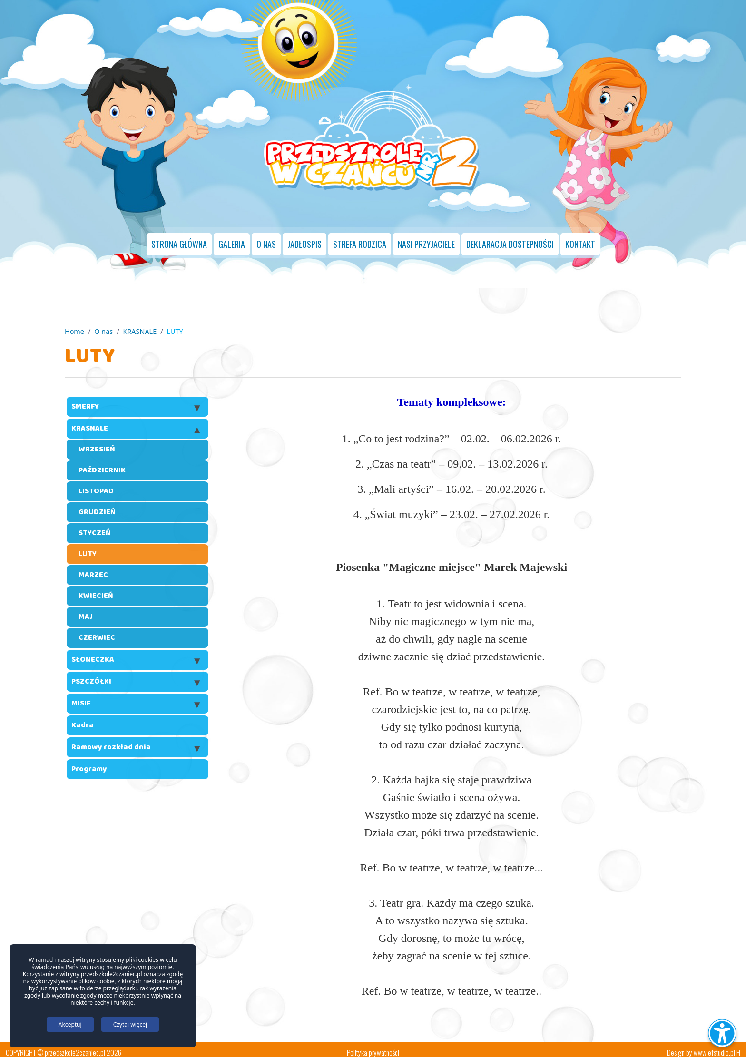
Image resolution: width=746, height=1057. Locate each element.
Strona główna (179, 239)
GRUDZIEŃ (97, 506)
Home (74, 325)
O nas (266, 239)
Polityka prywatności (373, 1046)
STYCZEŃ (95, 527)
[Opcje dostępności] (722, 1033)
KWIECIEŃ (96, 590)
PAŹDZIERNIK (102, 464)
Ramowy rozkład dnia (111, 741)
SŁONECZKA (92, 654)
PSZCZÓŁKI (91, 676)
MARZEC (93, 569)
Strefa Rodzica (359, 239)
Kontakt (580, 239)
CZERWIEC (97, 632)
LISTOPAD (96, 485)
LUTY (88, 548)
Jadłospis (304, 239)
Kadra (82, 719)
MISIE (81, 698)
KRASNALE (140, 325)
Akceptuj (70, 1024)
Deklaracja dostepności (510, 239)
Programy (89, 763)
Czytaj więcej (130, 1024)
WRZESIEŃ (97, 444)
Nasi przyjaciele (426, 239)
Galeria (231, 239)
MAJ (86, 611)
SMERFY (85, 401)
